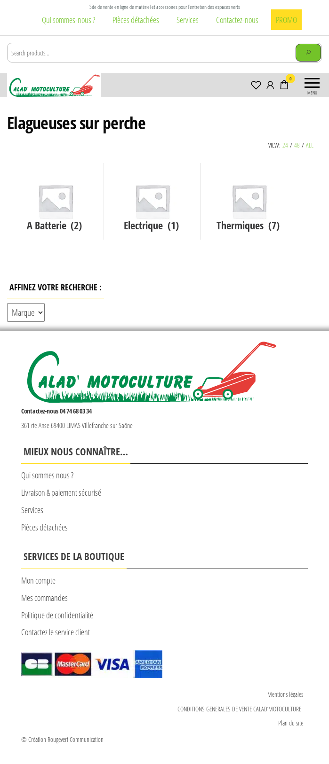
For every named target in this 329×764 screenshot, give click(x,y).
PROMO (286, 19)
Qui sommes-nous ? (68, 19)
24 (285, 144)
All (309, 144)
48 (297, 144)
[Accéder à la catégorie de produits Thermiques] (249, 201)
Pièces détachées (135, 19)
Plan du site (290, 722)
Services (188, 19)
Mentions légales (285, 694)
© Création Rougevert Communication (62, 739)
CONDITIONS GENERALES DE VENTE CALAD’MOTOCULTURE (240, 708)
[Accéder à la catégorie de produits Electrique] (152, 201)
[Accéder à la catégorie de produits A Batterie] (56, 201)
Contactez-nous (237, 19)
